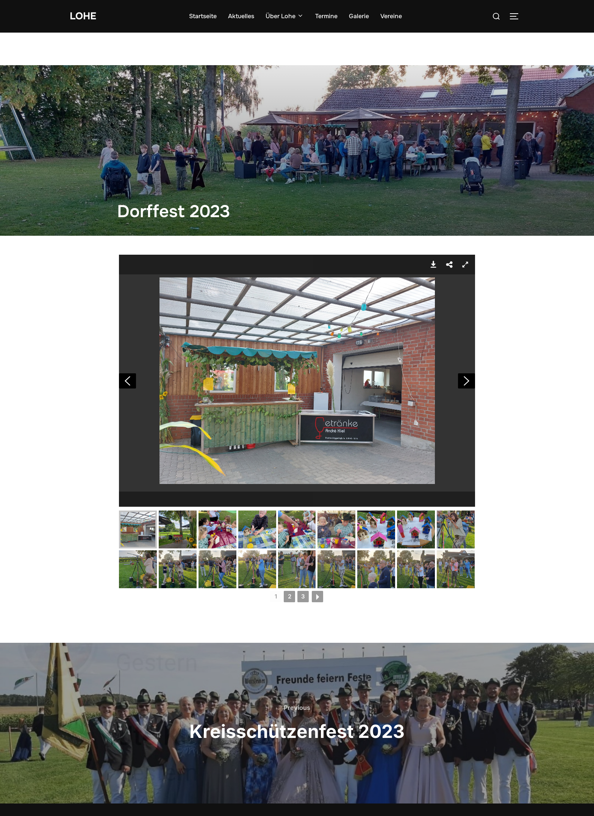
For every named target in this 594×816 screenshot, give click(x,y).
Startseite (203, 16)
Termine (326, 16)
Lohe (83, 16)
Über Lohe (285, 16)
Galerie (359, 16)
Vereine (391, 16)
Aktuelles (241, 16)
